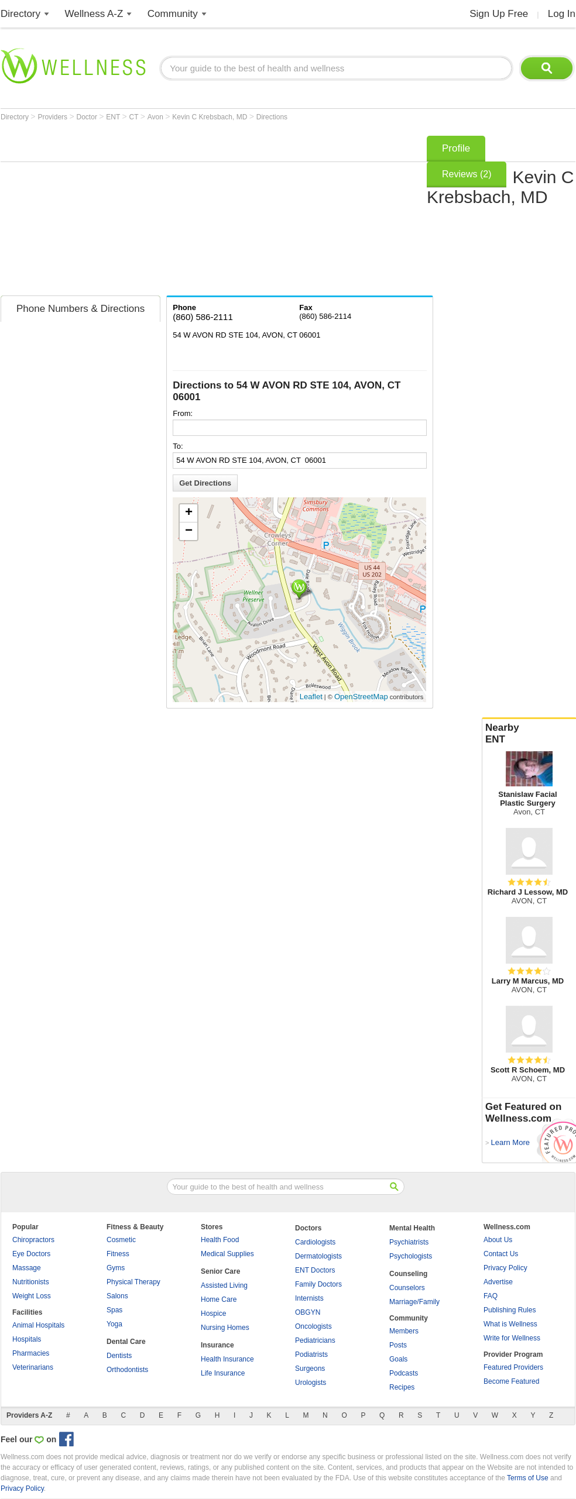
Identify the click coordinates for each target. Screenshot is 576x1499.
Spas (114, 1310)
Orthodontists (127, 1370)
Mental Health (412, 1228)
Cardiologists (315, 1242)
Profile (456, 148)
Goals (398, 1359)
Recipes (401, 1387)
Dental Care (126, 1342)
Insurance (217, 1345)
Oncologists (313, 1326)
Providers (53, 117)
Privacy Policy (505, 1268)
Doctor (88, 117)
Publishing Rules (510, 1310)
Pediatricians (315, 1340)
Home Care (218, 1299)
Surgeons (310, 1368)
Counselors (407, 1288)
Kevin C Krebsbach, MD (210, 117)
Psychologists (410, 1256)
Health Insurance (227, 1359)
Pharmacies (30, 1353)
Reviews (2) (466, 174)
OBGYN (307, 1312)
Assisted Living (224, 1285)
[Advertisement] (151, 212)
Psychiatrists (408, 1242)
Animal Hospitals (38, 1325)
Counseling (408, 1274)
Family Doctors (318, 1284)
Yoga (114, 1324)
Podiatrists (311, 1354)
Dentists (119, 1356)
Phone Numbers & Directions (80, 308)
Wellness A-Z (94, 13)
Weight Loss (31, 1296)
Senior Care (220, 1271)
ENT (114, 117)
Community (173, 13)
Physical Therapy (133, 1282)
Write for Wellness (512, 1338)
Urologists (310, 1382)
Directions (271, 117)
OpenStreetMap (361, 696)
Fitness (118, 1254)
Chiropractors (33, 1240)
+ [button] (189, 513)
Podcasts (403, 1373)
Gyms (116, 1268)
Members (404, 1331)
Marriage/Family (414, 1302)
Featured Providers (513, 1367)
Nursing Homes (225, 1327)
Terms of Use (527, 1478)
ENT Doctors (315, 1270)
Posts (398, 1345)
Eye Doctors (31, 1254)
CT (134, 117)
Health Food (220, 1240)
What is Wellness (510, 1324)
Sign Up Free (498, 13)
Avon (156, 117)
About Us (498, 1240)
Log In (561, 13)
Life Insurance (223, 1373)
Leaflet (311, 696)
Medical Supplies (227, 1254)
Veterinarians (32, 1367)
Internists (309, 1298)
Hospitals (26, 1339)
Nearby (529, 733)
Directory (20, 13)
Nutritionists (30, 1282)
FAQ (491, 1296)
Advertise (498, 1282)
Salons (117, 1296)
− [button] (189, 531)
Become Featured (511, 1381)
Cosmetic (121, 1240)
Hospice (213, 1313)
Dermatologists (318, 1256)
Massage (26, 1268)
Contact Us (501, 1254)
